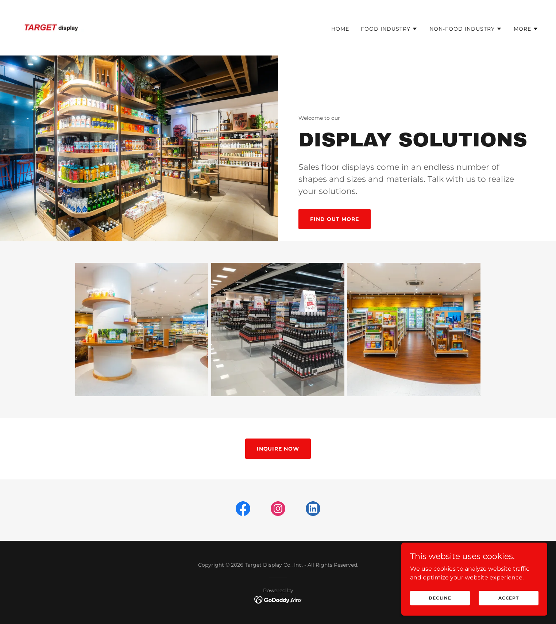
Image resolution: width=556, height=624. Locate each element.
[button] (389, 28)
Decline (440, 598)
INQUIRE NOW (278, 448)
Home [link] (340, 29)
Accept (508, 598)
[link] (51, 27)
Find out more (334, 219)
